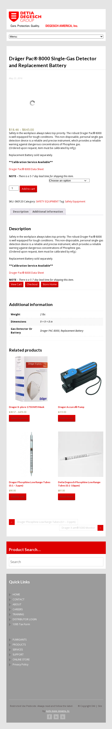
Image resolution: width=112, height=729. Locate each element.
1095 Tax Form (21, 624)
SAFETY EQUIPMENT (47, 201)
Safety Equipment (75, 201)
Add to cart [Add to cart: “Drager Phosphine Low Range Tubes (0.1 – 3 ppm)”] (17, 496)
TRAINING (18, 614)
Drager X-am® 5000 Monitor (78, 528)
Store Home (50, 284)
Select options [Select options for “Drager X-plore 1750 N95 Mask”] (19, 418)
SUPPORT (18, 654)
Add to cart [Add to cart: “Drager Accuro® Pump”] (66, 418)
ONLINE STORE (21, 659)
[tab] (20, 211)
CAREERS (18, 609)
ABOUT (17, 604)
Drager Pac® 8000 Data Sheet (26, 169)
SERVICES (18, 649)
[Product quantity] (14, 188)
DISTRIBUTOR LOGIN (25, 619)
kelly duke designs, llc (58, 710)
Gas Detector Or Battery (21, 180)
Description (21, 211)
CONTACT (18, 599)
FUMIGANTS (19, 639)
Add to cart (28, 189)
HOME (16, 594)
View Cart (16, 284)
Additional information (48, 211)
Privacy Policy (20, 664)
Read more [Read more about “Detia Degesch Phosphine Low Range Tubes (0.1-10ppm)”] (66, 496)
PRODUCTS (19, 644)
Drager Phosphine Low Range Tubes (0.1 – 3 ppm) (46, 522)
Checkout (32, 284)
